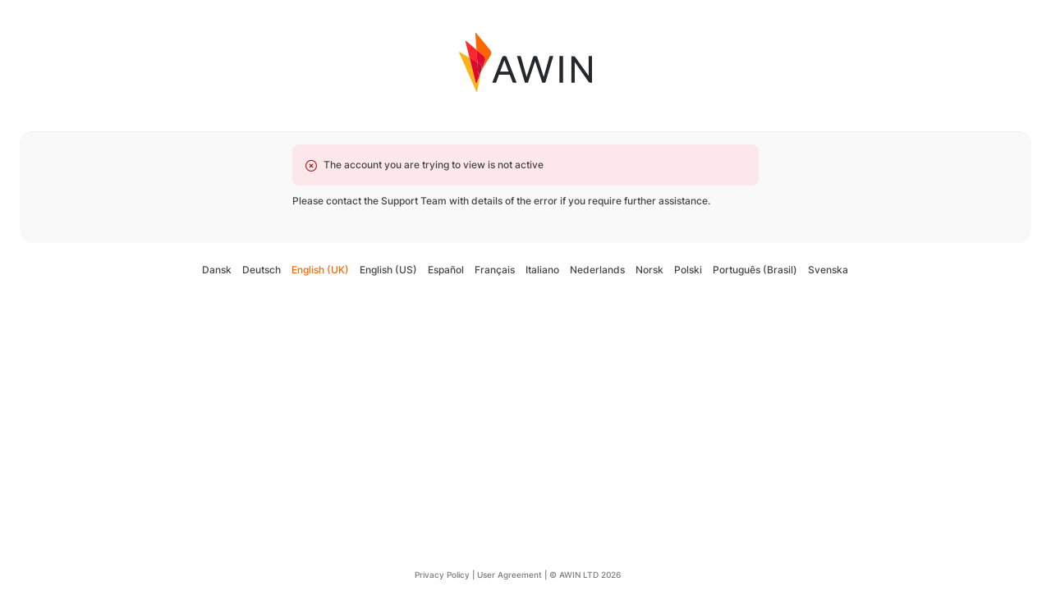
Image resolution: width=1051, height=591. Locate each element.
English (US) (388, 269)
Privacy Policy (442, 575)
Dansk (217, 269)
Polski (688, 269)
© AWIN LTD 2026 (585, 575)
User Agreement (509, 575)
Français (495, 269)
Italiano (542, 269)
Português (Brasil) (755, 269)
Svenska (828, 269)
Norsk (649, 269)
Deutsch (261, 269)
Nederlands (597, 269)
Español (446, 269)
